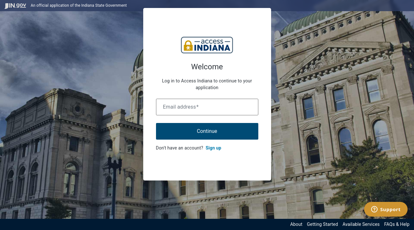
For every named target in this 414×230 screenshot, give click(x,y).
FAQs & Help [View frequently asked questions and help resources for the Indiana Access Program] (397, 224)
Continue (207, 131)
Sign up (213, 147)
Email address (181, 107)
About (296, 224)
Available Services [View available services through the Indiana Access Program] (360, 224)
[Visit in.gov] (15, 5)
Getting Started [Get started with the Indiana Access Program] (322, 224)
